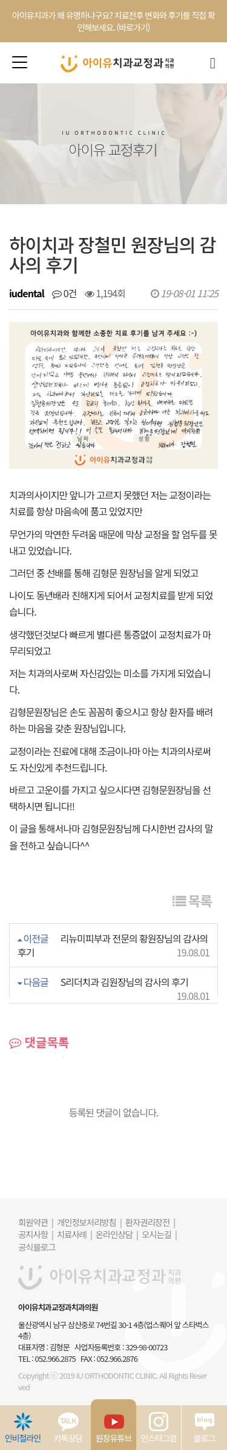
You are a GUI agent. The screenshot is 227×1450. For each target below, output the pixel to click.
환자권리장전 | (150, 1222)
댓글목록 (39, 1042)
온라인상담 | (117, 1234)
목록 (192, 900)
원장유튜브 (113, 1427)
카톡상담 (68, 1427)
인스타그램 (158, 1427)
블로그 (204, 1427)
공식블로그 (36, 1246)
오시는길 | (159, 1234)
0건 (64, 293)
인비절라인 (23, 1427)
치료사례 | (74, 1234)
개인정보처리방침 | (89, 1222)
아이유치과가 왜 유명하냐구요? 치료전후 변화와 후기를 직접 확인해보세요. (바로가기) (113, 21)
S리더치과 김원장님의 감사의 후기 (124, 982)
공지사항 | (35, 1234)
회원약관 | (35, 1222)
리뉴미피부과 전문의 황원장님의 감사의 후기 (113, 945)
